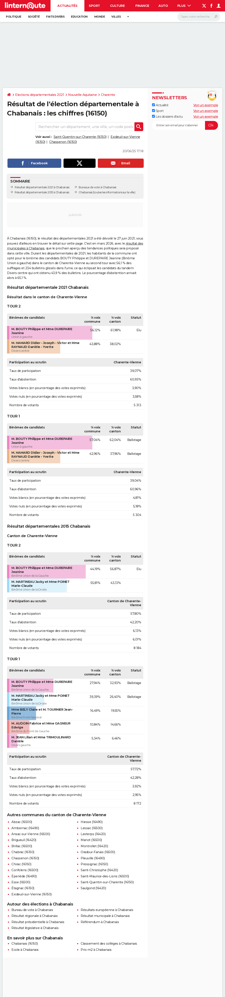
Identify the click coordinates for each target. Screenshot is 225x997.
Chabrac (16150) (22, 852)
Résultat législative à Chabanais (34, 928)
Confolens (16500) (24, 870)
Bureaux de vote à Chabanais (97, 187)
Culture (117, 6)
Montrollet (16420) (94, 846)
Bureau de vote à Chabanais (32, 910)
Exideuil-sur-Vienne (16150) (31, 894)
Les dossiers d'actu (167, 117)
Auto (163, 6)
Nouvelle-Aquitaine (82, 95)
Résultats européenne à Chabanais (107, 910)
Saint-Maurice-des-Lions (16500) (105, 876)
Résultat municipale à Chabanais (105, 916)
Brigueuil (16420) (23, 840)
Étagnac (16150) (22, 888)
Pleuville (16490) (93, 858)
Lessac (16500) (91, 828)
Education (79, 16)
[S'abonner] (185, 125)
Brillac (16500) (21, 846)
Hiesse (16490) (91, 822)
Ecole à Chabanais (25, 950)
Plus (184, 6)
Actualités (67, 6)
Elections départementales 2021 (39, 95)
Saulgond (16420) (93, 888)
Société (34, 16)
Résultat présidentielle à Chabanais (37, 922)
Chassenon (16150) (63, 142)
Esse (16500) (20, 882)
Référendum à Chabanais (100, 922)
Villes (116, 16)
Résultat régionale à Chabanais (34, 916)
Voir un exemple (205, 105)
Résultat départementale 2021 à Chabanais (42, 187)
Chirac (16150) (21, 864)
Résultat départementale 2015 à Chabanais (42, 192)
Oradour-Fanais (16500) (98, 852)
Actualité (160, 105)
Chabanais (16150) (24, 944)
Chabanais (85, 192)
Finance (142, 6)
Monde (99, 16)
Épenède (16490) (24, 876)
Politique (13, 16)
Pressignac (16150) (94, 864)
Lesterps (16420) (93, 834)
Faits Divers (55, 16)
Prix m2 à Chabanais (96, 950)
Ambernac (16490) (25, 828)
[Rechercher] (198, 16)
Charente (108, 95)
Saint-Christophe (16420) (99, 870)
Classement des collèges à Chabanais (109, 944)
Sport (94, 6)
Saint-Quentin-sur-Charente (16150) (80, 137)
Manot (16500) (91, 840)
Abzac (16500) (21, 822)
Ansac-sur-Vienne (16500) (30, 834)
